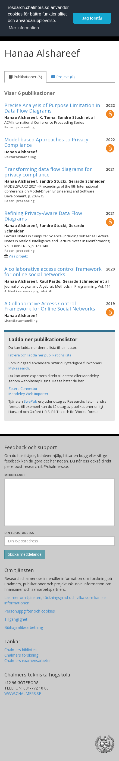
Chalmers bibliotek (20, 649)
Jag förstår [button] (92, 18)
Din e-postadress (19, 533)
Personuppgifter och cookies (29, 611)
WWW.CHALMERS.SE (22, 693)
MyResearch (18, 368)
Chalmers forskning (21, 655)
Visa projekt (18, 256)
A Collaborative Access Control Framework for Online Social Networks (49, 306)
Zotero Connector (22, 388)
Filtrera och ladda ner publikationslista (39, 355)
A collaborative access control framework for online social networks (53, 272)
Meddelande (14, 475)
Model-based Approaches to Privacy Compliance (46, 142)
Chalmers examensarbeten (28, 660)
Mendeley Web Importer (28, 393)
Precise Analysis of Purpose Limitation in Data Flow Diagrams (52, 108)
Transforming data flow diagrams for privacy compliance (48, 172)
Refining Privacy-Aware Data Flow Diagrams (43, 216)
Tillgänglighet (15, 619)
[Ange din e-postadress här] (59, 541)
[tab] (25, 77)
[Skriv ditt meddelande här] (59, 502)
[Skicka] (24, 554)
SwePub (30, 401)
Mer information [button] (24, 28)
